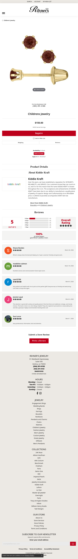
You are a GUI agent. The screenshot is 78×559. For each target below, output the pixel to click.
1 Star (27, 227)
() (50, 218)
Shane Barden (18, 248)
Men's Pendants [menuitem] (39, 443)
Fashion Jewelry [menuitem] (39, 430)
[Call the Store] (39, 366)
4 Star (27, 221)
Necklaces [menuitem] (39, 417)
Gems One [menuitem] (39, 471)
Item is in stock (39, 153)
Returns (57, 142)
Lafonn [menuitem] (39, 487)
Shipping (20, 142)
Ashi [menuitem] (39, 458)
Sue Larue (17, 316)
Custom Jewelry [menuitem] (39, 435)
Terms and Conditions (39, 528)
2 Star (27, 225)
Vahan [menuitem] (39, 503)
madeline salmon (20, 264)
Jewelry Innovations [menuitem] (39, 482)
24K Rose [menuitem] (39, 452)
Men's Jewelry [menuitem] (39, 433)
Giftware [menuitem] (39, 441)
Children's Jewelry (9, 20)
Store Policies (39, 523)
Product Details (39, 167)
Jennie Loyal (18, 297)
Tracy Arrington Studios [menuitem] (38, 501)
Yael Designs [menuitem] (39, 509)
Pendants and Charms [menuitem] (39, 419)
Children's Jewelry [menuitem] (39, 427)
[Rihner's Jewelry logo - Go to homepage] (39, 9)
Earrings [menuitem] (39, 411)
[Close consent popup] (41, 555)
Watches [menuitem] (39, 425)
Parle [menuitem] (39, 498)
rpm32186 (17, 279)
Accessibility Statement (51, 549)
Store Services (39, 520)
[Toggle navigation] (3, 12)
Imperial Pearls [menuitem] (39, 477)
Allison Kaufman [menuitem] (39, 455)
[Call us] (39, 371)
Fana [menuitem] (39, 469)
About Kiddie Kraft (39, 172)
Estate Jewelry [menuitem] (39, 438)
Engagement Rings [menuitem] (39, 403)
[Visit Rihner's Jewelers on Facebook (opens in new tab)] (37, 393)
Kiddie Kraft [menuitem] (39, 485)
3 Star (27, 223)
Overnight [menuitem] (39, 495)
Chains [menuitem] (39, 422)
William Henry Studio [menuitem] (39, 506)
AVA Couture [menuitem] (38, 461)
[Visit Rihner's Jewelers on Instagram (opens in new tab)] (40, 393)
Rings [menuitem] (39, 409)
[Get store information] (39, 374)
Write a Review (39, 341)
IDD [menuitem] (39, 474)
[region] (39, 65)
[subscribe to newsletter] (73, 544)
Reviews (39, 212)
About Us (39, 518)
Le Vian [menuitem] (39, 490)
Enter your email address (39, 540)
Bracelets (33, 205)
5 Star (27, 218)
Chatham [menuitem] (39, 466)
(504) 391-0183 (39, 106)
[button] (29, 1)
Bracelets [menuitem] (39, 414)
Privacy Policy (39, 526)
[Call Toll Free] (39, 369)
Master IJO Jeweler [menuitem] (39, 493)
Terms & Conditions (36, 549)
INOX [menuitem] (39, 479)
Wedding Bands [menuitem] (39, 406)
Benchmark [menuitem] (39, 463)
